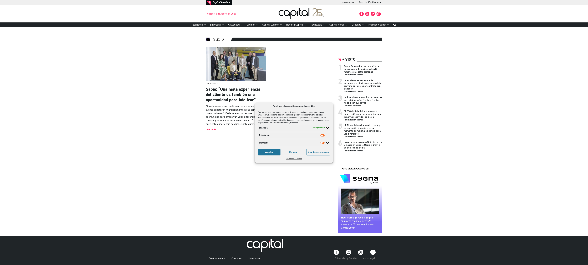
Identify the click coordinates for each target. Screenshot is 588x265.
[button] (199, 24)
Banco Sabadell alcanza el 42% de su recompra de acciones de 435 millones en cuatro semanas (361, 69)
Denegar (293, 152)
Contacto (237, 258)
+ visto (348, 59)
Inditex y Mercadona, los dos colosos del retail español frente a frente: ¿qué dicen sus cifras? (363, 100)
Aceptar (269, 152)
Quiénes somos (217, 258)
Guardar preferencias (318, 152)
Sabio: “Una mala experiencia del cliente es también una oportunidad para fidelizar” (233, 94)
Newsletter (348, 2)
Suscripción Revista (370, 2)
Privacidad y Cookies (294, 159)
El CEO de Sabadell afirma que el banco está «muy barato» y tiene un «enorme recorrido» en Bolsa (362, 114)
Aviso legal (369, 258)
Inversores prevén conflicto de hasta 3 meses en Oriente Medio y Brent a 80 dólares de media (363, 145)
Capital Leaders (221, 2)
